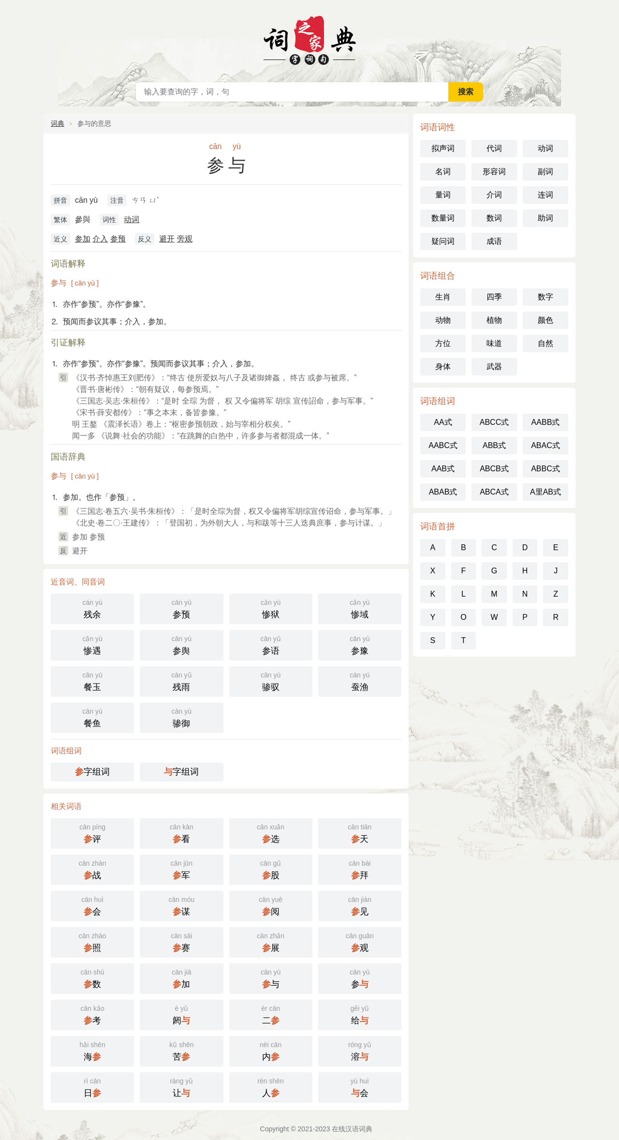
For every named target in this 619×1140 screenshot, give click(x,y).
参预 (118, 239)
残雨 (181, 680)
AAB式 (443, 469)
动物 (443, 320)
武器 (494, 366)
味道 (494, 343)
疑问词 (443, 241)
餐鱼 (92, 716)
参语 (270, 644)
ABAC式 (545, 445)
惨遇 (92, 644)
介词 (494, 195)
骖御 (181, 716)
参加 (82, 239)
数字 (545, 297)
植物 (494, 320)
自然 (545, 343)
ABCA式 (494, 492)
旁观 (184, 239)
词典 (57, 123)
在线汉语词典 (309, 39)
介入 (100, 239)
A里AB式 (545, 492)
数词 (494, 218)
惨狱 (270, 608)
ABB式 (494, 445)
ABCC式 (494, 422)
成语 (494, 241)
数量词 (443, 218)
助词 (545, 218)
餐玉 (92, 680)
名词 (443, 171)
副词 (545, 171)
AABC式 (442, 445)
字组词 (92, 772)
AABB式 (545, 422)
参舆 (181, 644)
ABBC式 (545, 469)
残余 (92, 608)
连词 (545, 195)
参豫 (359, 644)
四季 (494, 297)
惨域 (359, 608)
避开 (167, 239)
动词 (131, 219)
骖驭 (270, 680)
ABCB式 (494, 469)
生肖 (443, 297)
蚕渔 (359, 680)
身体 (443, 366)
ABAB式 (443, 492)
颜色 (545, 320)
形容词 (494, 171)
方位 (443, 343)
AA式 (443, 422)
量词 (443, 195)
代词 (494, 148)
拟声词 (443, 148)
